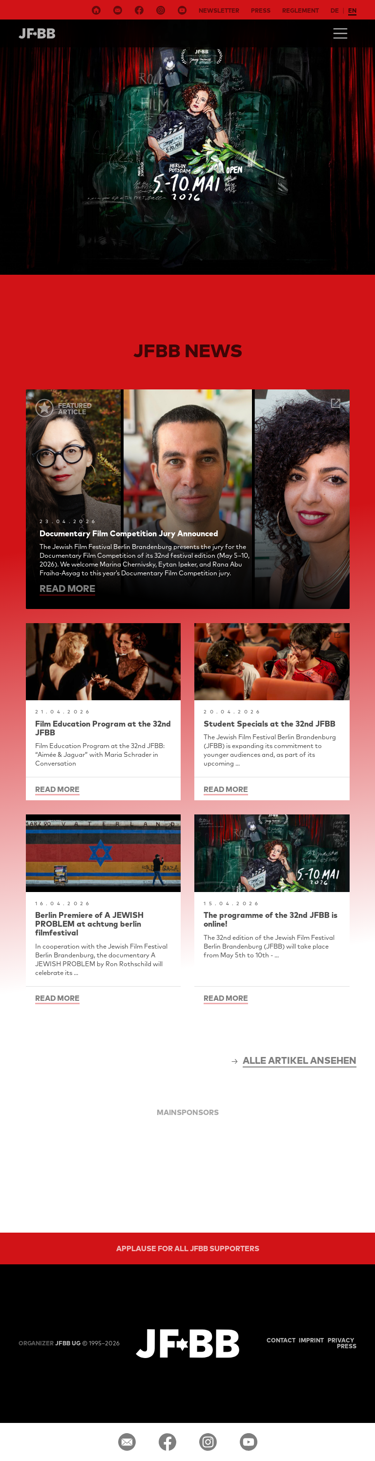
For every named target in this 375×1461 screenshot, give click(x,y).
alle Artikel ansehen (299, 1060)
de (335, 10)
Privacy (341, 1340)
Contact (281, 1340)
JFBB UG (50, 1343)
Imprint (311, 1340)
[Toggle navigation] (340, 33)
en (352, 10)
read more (67, 588)
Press (261, 10)
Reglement (300, 10)
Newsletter (219, 10)
